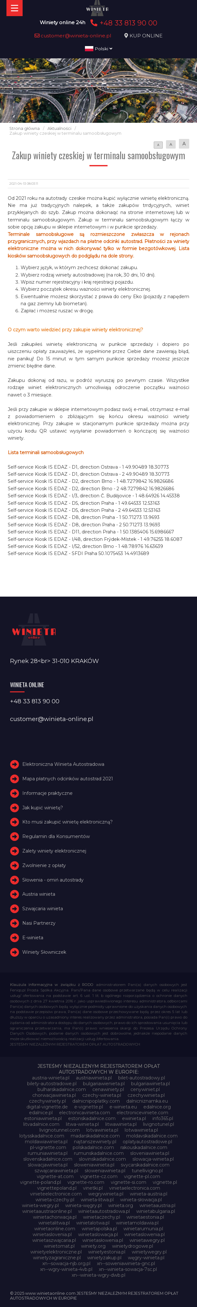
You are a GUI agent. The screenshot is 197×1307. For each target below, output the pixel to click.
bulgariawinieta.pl (150, 1084)
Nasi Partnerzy (39, 923)
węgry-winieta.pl (146, 1258)
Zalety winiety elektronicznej (54, 851)
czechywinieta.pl (146, 1095)
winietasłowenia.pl (102, 1240)
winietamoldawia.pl (137, 1223)
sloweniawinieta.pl (94, 1165)
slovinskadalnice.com (102, 1159)
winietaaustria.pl (157, 1205)
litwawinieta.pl (121, 1124)
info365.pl (162, 1118)
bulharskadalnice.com (61, 1089)
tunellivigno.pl (147, 1171)
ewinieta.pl (134, 1118)
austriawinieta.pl (94, 1078)
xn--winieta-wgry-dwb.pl (98, 1275)
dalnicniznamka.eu (147, 1101)
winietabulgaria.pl (155, 1211)
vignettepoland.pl (57, 1188)
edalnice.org (157, 1107)
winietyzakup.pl (104, 1258)
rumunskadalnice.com (99, 1153)
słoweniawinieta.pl (105, 1171)
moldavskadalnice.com (152, 1136)
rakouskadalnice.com (143, 1147)
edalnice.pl (41, 1113)
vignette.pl (165, 1182)
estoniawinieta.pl (43, 1118)
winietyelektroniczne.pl (56, 1252)
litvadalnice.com (41, 1124)
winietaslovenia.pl (52, 1234)
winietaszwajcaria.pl (54, 1240)
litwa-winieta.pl (82, 1124)
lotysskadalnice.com (41, 1136)
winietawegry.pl (147, 1240)
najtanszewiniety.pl (95, 1142)
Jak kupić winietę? (42, 808)
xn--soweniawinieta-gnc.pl (126, 1263)
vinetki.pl (93, 1188)
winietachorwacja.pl (55, 1217)
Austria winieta (38, 894)
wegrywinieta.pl (105, 1194)
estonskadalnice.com (92, 1118)
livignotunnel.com (59, 1130)
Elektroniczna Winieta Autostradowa (63, 764)
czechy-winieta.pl (101, 1095)
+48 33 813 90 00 (122, 23)
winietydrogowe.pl (132, 1246)
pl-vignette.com (48, 1147)
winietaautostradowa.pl (104, 1211)
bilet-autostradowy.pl (141, 1078)
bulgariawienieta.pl (104, 1084)
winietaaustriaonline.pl (47, 1211)
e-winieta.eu (123, 1107)
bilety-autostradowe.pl (52, 1084)
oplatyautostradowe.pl (147, 1142)
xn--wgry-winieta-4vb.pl (66, 1269)
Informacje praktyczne (47, 793)
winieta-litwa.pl (97, 1200)
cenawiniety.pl (108, 1089)
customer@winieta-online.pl (73, 36)
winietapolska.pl (99, 1229)
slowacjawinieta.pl (47, 1165)
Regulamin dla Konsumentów (56, 836)
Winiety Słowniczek (44, 952)
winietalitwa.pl (54, 1223)
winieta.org (120, 1205)
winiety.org (93, 1246)
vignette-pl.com (142, 1176)
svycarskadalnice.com (145, 1165)
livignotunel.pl (158, 1124)
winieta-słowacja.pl (141, 1200)
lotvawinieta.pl (102, 1130)
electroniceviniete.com (142, 1113)
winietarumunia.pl (143, 1229)
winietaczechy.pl (101, 1217)
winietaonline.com (54, 1229)
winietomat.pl (59, 1246)
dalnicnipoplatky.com (96, 1101)
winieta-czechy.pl (55, 1200)
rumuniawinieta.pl (47, 1153)
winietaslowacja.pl (98, 1234)
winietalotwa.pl (92, 1223)
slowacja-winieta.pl (153, 1159)
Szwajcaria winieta (42, 909)
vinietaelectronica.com (134, 1188)
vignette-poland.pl (40, 1182)
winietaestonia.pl (145, 1217)
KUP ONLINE (146, 36)
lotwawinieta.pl (141, 1130)
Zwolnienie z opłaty (44, 865)
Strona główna (24, 128)
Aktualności (59, 128)
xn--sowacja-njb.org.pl (66, 1263)
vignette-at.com (55, 1176)
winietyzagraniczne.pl (57, 1258)
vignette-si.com (128, 1182)
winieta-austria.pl (148, 1194)
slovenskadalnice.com (47, 1159)
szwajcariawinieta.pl (56, 1171)
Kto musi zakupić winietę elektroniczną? (67, 822)
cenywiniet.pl (145, 1089)
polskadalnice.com (93, 1147)
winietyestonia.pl (106, 1252)
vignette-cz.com (99, 1176)
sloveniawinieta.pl (149, 1153)
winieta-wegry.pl (40, 1205)
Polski (98, 48)
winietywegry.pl (149, 1252)
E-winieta (32, 938)
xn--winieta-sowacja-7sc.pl (128, 1269)
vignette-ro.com (85, 1182)
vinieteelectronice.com (56, 1194)
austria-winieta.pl (50, 1078)
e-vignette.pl (88, 1107)
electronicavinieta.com (84, 1113)
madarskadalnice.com (95, 1136)
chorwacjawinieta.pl (54, 1095)
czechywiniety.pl (47, 1101)
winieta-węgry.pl (83, 1205)
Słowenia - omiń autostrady (53, 880)
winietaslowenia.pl (144, 1234)
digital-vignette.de (47, 1107)
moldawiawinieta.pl (46, 1142)
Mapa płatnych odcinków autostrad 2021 (67, 779)
